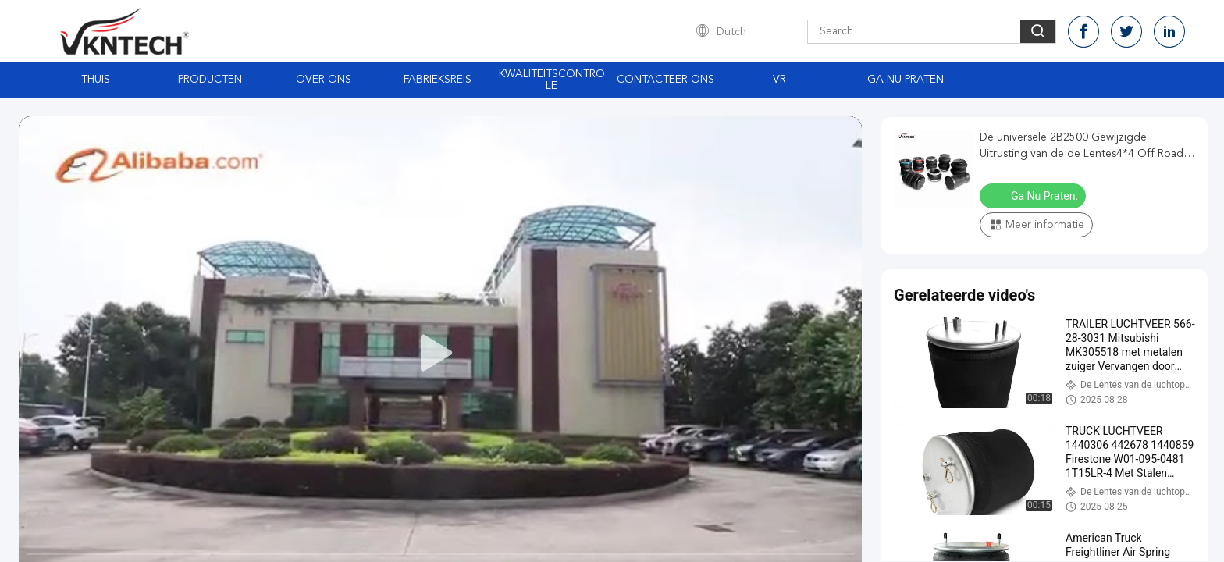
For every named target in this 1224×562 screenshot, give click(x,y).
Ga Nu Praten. (906, 79)
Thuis (95, 79)
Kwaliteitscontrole (552, 80)
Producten (210, 79)
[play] (440, 353)
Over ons (323, 79)
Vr (779, 79)
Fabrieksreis (437, 79)
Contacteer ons (665, 79)
